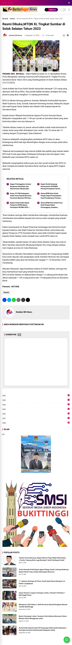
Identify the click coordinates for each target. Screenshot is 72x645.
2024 (36, 404)
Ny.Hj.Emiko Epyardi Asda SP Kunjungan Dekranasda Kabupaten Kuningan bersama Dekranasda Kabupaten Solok (42, 629)
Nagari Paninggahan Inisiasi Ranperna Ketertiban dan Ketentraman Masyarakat (20, 186)
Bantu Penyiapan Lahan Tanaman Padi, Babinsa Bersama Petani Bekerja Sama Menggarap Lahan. (43, 617)
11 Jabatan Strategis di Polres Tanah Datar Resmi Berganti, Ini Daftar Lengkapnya (42, 582)
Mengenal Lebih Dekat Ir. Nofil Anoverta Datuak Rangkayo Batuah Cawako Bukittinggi (43, 606)
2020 (36, 423)
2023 (36, 409)
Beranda (5, 18)
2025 (36, 400)
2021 (36, 418)
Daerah (12, 18)
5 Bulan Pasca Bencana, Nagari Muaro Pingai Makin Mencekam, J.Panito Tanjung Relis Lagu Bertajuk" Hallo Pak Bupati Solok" (42, 559)
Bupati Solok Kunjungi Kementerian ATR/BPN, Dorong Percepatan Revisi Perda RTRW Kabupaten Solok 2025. (50, 186)
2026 (36, 395)
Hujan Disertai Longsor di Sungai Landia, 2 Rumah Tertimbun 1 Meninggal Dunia (42, 594)
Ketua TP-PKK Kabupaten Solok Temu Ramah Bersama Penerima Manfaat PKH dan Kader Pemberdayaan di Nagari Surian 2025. (20, 195)
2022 (36, 413)
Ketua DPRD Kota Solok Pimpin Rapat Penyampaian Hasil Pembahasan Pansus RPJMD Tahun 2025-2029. (51, 195)
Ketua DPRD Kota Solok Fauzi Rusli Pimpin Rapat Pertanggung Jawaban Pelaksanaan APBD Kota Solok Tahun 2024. (52, 205)
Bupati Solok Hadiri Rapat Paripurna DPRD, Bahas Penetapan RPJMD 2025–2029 (19, 205)
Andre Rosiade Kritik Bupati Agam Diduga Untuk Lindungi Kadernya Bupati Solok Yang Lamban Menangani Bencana (44, 571)
